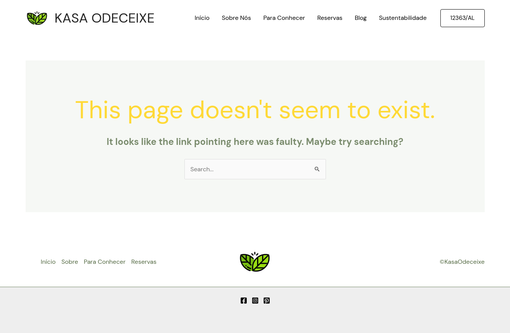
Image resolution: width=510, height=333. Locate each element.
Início (202, 18)
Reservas (329, 18)
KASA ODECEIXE (105, 18)
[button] (462, 18)
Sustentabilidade (403, 18)
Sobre (69, 262)
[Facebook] (243, 300)
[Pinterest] (266, 300)
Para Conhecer (284, 18)
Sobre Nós (236, 18)
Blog (361, 18)
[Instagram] (255, 300)
